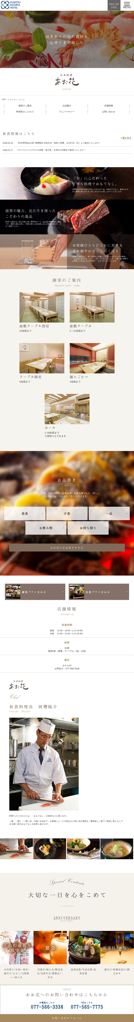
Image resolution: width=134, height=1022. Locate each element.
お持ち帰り (88, 528)
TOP (4, 99)
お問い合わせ (108, 111)
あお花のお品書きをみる (67, 547)
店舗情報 (108, 105)
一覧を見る (125, 138)
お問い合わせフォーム (67, 1018)
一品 (109, 513)
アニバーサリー (66, 111)
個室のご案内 (25, 105)
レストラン (12, 99)
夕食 (67, 513)
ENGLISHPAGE (114, 6)
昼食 (24, 513)
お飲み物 (46, 528)
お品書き (66, 105)
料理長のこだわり (25, 111)
